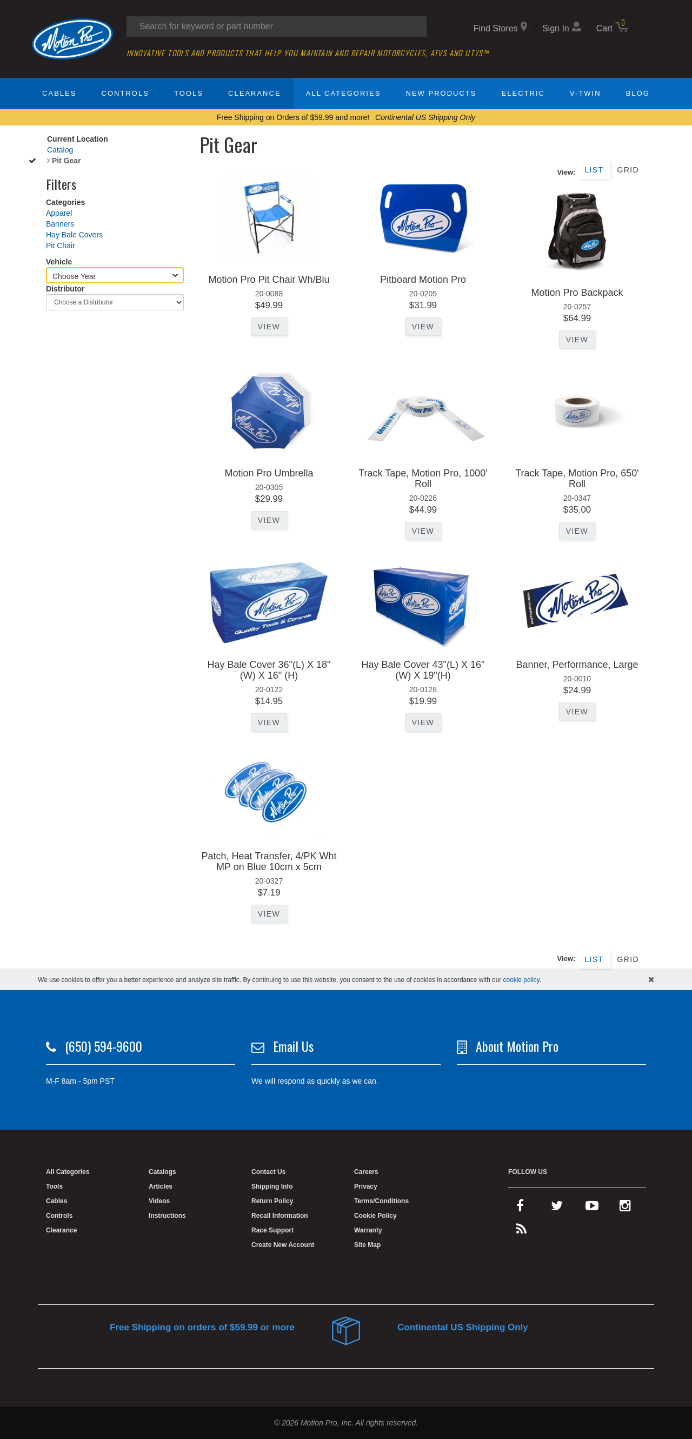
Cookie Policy (375, 1215)
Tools (188, 93)
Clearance (254, 93)
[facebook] (520, 1208)
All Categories (343, 93)
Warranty (368, 1230)
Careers (366, 1172)
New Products (441, 93)
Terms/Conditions (381, 1201)
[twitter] (557, 1208)
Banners (60, 224)
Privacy (365, 1186)
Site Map (367, 1245)
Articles (160, 1186)
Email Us (293, 1046)
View (269, 326)
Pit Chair (60, 245)
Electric (523, 93)
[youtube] (591, 1208)
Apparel (59, 213)
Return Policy (272, 1201)
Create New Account (282, 1245)
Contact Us (268, 1172)
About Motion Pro (517, 1046)
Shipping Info (272, 1186)
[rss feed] (521, 1231)
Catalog (60, 149)
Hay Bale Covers (74, 234)
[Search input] (277, 26)
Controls (125, 93)
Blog (638, 93)
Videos (159, 1201)
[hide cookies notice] (651, 979)
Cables (59, 93)
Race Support (272, 1230)
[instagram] (625, 1208)
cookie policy (521, 980)
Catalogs (162, 1172)
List (593, 169)
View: (566, 172)
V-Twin (585, 93)
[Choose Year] (115, 275)
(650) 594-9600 (103, 1046)
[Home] (72, 38)
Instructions (167, 1215)
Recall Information (279, 1215)
